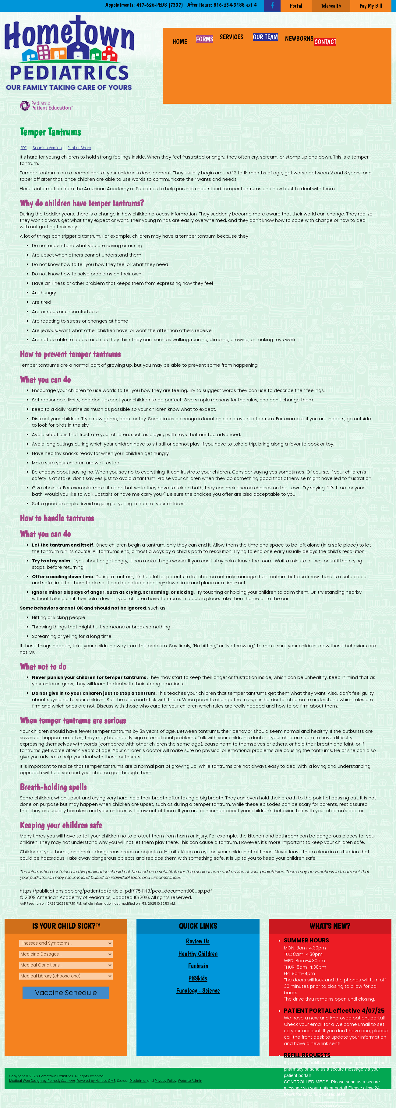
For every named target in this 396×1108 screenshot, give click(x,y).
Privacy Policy (165, 1080)
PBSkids (198, 978)
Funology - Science (198, 990)
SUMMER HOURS (306, 940)
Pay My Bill (371, 5)
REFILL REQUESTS (307, 1055)
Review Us (198, 941)
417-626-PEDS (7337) (159, 4)
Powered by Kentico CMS (95, 1080)
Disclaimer (138, 1080)
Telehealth (331, 5)
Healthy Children (197, 953)
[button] (231, 34)
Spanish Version (47, 147)
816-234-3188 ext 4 (235, 4)
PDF (23, 147)
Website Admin (190, 1080)
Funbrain (198, 966)
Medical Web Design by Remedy (42, 1080)
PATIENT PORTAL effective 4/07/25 (334, 1011)
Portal (296, 5)
